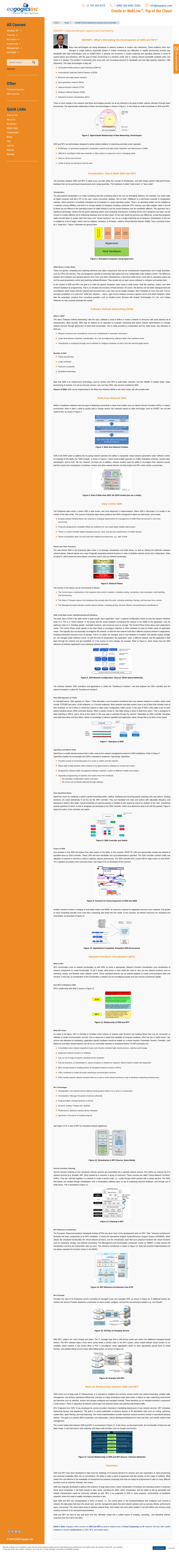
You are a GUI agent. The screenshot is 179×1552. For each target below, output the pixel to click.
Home (56, 23)
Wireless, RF (12, 30)
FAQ (9, 141)
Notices (10, 150)
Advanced (11, 69)
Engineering (12, 43)
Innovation (12, 39)
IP (143, 1527)
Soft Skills (11, 52)
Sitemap (10, 154)
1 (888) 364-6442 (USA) (125, 5)
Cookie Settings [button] (159, 1548)
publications (76, 1530)
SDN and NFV (95, 1527)
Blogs (9, 137)
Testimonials (13, 132)
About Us (11, 119)
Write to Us (12, 115)
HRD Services (13, 93)
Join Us (10, 145)
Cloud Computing (131, 1527)
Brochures (12, 123)
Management (13, 48)
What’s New (12, 128)
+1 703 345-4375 (93, 5)
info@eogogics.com (158, 5)
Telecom (11, 35)
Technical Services (15, 89)
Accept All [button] (171, 1548)
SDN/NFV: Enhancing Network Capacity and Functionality (95, 23)
